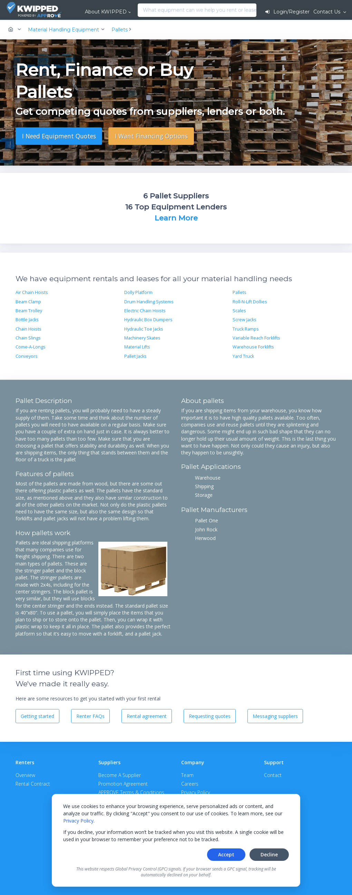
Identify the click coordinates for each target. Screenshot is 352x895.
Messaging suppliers (275, 716)
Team (187, 775)
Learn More (176, 218)
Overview (25, 775)
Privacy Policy (78, 820)
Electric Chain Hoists (145, 311)
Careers (189, 783)
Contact (273, 775)
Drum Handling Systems (149, 302)
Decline (269, 854)
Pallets (239, 292)
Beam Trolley (29, 311)
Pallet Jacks (135, 356)
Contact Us (327, 12)
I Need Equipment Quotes (59, 136)
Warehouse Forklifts (253, 347)
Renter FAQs (90, 716)
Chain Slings (28, 338)
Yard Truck (243, 356)
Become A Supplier (119, 775)
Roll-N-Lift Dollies (250, 302)
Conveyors (27, 356)
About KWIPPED (106, 12)
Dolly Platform (138, 292)
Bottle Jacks (27, 320)
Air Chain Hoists (32, 292)
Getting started (37, 716)
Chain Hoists (28, 329)
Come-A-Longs (31, 347)
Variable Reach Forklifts (256, 338)
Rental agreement (147, 716)
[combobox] (139, 10)
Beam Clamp (28, 302)
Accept (226, 854)
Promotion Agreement (123, 783)
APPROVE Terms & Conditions (131, 792)
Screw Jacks (244, 320)
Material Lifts (137, 347)
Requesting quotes (210, 716)
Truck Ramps (246, 329)
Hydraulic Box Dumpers (148, 320)
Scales (239, 311)
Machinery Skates (142, 338)
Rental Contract (33, 783)
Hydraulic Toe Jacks (143, 329)
